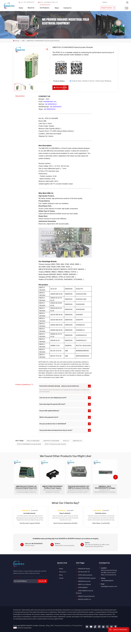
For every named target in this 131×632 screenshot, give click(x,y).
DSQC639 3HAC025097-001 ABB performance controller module (78, 487)
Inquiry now (60, 88)
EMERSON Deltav (84, 569)
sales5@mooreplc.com (109, 586)
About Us (31, 8)
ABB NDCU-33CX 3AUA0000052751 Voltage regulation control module (105, 487)
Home (21, 8)
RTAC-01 (66, 441)
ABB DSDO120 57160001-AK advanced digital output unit (26, 487)
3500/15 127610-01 (84, 599)
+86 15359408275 (107, 580)
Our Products (44, 8)
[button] (115, 477)
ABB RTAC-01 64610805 (51, 441)
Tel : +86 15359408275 (27, 2)
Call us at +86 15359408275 (34, 543)
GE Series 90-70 (84, 572)
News (57, 8)
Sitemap (42, 625)
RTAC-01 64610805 (33, 441)
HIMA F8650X (83, 587)
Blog (60, 575)
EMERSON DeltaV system (87, 578)
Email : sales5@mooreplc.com (49, 2)
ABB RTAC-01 (77, 441)
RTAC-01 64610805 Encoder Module (29, 444)
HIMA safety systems (85, 575)
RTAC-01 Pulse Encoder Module (55, 444)
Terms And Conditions (63, 625)
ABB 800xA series (84, 581)
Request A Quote (107, 8)
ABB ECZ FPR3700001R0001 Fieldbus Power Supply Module (52, 487)
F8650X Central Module (86, 596)
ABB (23, 41)
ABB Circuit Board (84, 584)
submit (42, 581)
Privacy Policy (77, 625)
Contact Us (67, 8)
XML (52, 625)
